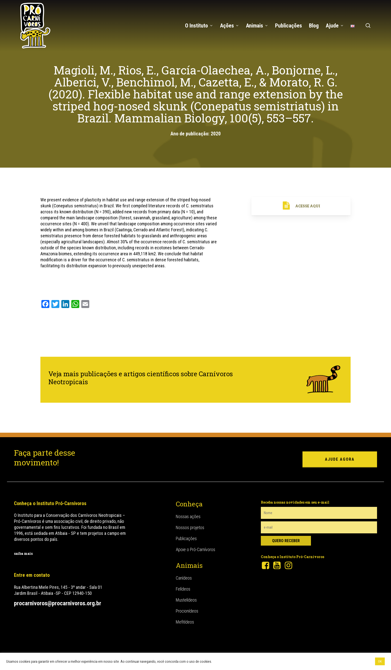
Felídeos (183, 589)
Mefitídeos (185, 622)
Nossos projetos (190, 527)
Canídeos (184, 578)
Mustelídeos (186, 600)
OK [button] (380, 661)
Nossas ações (188, 516)
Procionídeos (187, 611)
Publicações (186, 538)
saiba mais (23, 553)
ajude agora (340, 459)
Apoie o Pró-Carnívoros (195, 549)
